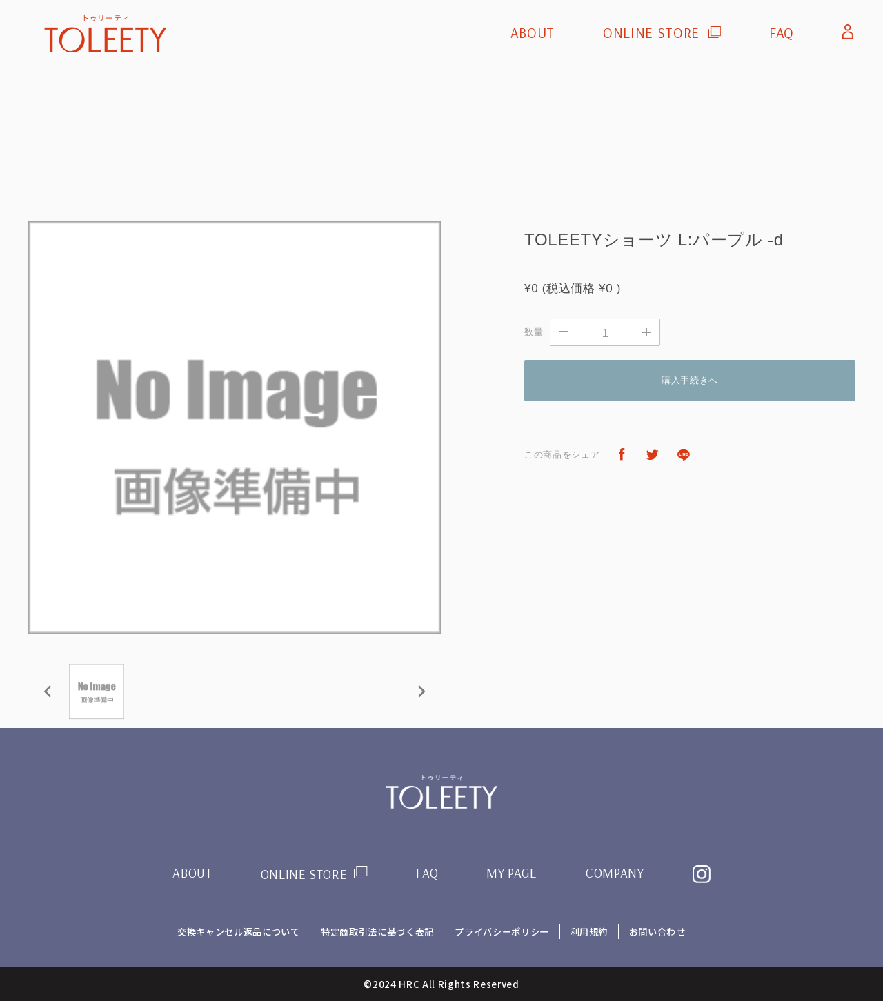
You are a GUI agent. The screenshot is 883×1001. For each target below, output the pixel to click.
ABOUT (532, 33)
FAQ (781, 33)
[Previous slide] (48, 691)
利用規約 (589, 931)
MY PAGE (512, 873)
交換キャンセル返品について (237, 931)
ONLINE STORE (651, 33)
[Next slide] (421, 691)
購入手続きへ (690, 380)
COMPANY (615, 873)
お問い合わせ (658, 931)
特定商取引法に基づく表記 (376, 931)
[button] (96, 691)
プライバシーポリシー (502, 931)
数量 (533, 332)
